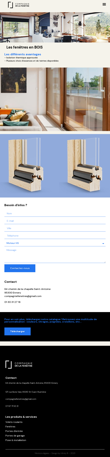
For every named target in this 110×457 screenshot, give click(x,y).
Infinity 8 (64, 453)
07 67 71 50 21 (11, 406)
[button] (104, 4)
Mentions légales (42, 453)
